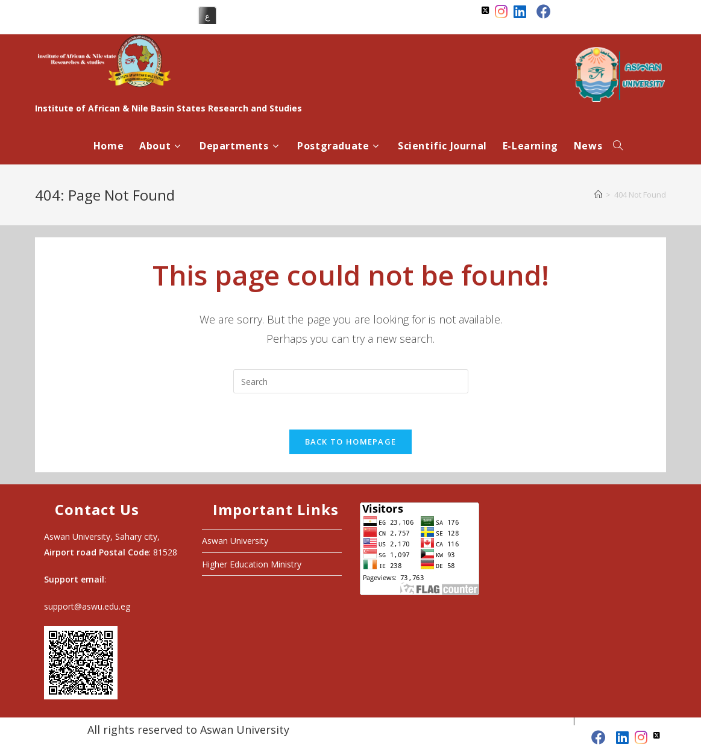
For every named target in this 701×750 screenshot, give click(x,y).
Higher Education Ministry (251, 564)
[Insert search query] (350, 381)
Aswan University (235, 540)
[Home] (598, 194)
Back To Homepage (351, 441)
